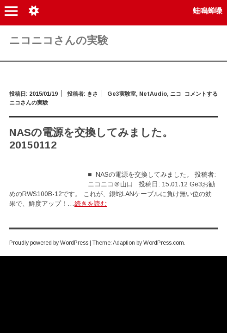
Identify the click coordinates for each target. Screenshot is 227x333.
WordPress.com (163, 243)
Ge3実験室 (121, 94)
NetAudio (153, 94)
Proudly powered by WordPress (48, 243)
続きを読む (90, 203)
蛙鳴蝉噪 (207, 11)
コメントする (201, 94)
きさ (92, 94)
